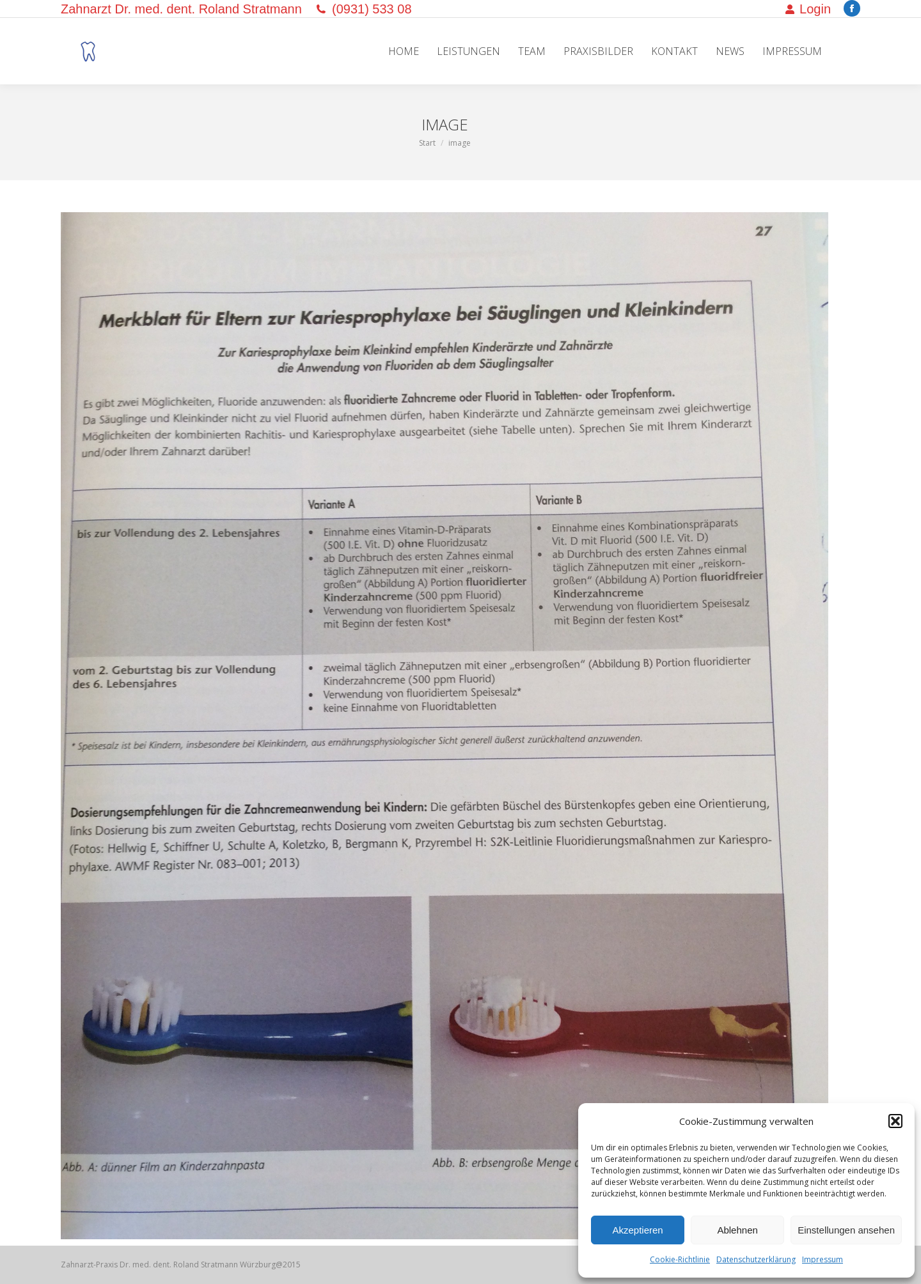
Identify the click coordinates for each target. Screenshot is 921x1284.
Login (808, 9)
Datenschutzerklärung (756, 1259)
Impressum (822, 1259)
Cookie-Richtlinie (680, 1259)
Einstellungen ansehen (846, 1230)
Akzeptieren (637, 1230)
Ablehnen (737, 1230)
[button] (895, 1121)
